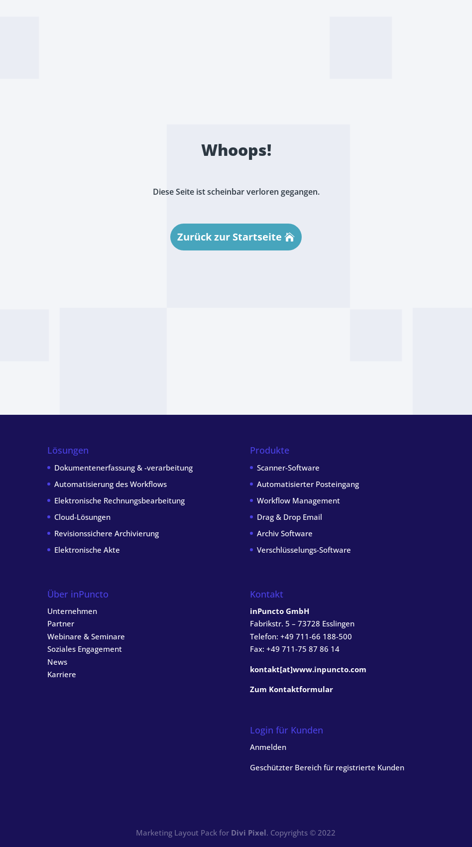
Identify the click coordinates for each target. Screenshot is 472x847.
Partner (60, 623)
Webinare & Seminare (86, 636)
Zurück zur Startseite (229, 236)
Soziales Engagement (84, 649)
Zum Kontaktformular (291, 689)
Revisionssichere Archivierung (106, 533)
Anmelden (268, 747)
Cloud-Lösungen (82, 517)
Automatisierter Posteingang (308, 484)
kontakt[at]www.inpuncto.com (308, 669)
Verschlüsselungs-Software (304, 550)
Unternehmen (72, 611)
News (57, 662)
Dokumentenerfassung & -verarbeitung (123, 468)
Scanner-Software (288, 468)
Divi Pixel (248, 833)
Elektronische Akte (87, 550)
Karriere (61, 674)
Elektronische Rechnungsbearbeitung (119, 500)
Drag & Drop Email (289, 517)
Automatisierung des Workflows (110, 484)
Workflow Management (298, 500)
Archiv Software (285, 533)
